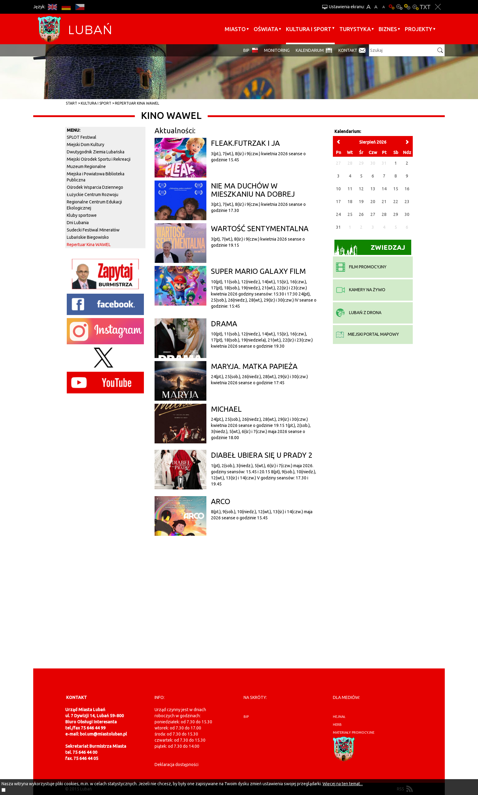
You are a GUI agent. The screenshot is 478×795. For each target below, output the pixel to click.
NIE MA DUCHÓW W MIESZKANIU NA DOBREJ (253, 190)
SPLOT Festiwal (81, 137)
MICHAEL (226, 409)
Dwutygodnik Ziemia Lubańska (95, 151)
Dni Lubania (78, 222)
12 (361, 188)
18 (350, 201)
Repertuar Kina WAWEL (137, 103)
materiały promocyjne (353, 732)
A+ (368, 7)
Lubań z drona (358, 312)
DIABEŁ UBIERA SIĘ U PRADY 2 (261, 455)
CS (80, 7)
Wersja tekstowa (425, 7)
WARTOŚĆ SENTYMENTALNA (260, 228)
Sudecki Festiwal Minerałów (93, 229)
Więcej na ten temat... (343, 783)
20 (372, 201)
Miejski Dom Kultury (85, 144)
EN (52, 7)
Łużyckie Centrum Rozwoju (92, 194)
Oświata (266, 29)
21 (384, 201)
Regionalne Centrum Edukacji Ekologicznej (94, 204)
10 (338, 188)
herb (337, 724)
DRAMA (224, 324)
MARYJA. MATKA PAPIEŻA (254, 366)
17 (338, 201)
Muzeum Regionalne (86, 166)
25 (350, 214)
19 (361, 201)
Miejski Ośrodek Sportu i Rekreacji (98, 159)
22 (395, 201)
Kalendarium (310, 50)
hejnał (339, 716)
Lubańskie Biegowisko (88, 237)
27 (372, 214)
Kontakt (347, 50)
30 (407, 214)
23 (407, 201)
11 (350, 188)
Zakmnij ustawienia (438, 7)
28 (384, 214)
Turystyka (355, 29)
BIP (246, 50)
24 (338, 214)
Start (71, 103)
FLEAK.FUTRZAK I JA (245, 143)
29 (395, 214)
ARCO (220, 501)
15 (395, 188)
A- (383, 7)
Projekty (418, 29)
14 (384, 188)
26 (361, 214)
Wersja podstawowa (391, 7)
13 (372, 188)
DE (66, 7)
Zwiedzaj (369, 249)
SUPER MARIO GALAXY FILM (258, 271)
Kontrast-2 (415, 7)
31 (338, 227)
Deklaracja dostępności (176, 764)
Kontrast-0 (399, 7)
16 (407, 188)
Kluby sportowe (82, 215)
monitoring (277, 50)
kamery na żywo (360, 289)
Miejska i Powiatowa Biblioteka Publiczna (95, 176)
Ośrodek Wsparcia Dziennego (95, 187)
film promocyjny (361, 266)
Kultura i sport (308, 29)
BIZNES (388, 29)
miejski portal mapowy (367, 334)
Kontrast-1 (407, 7)
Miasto (235, 29)
